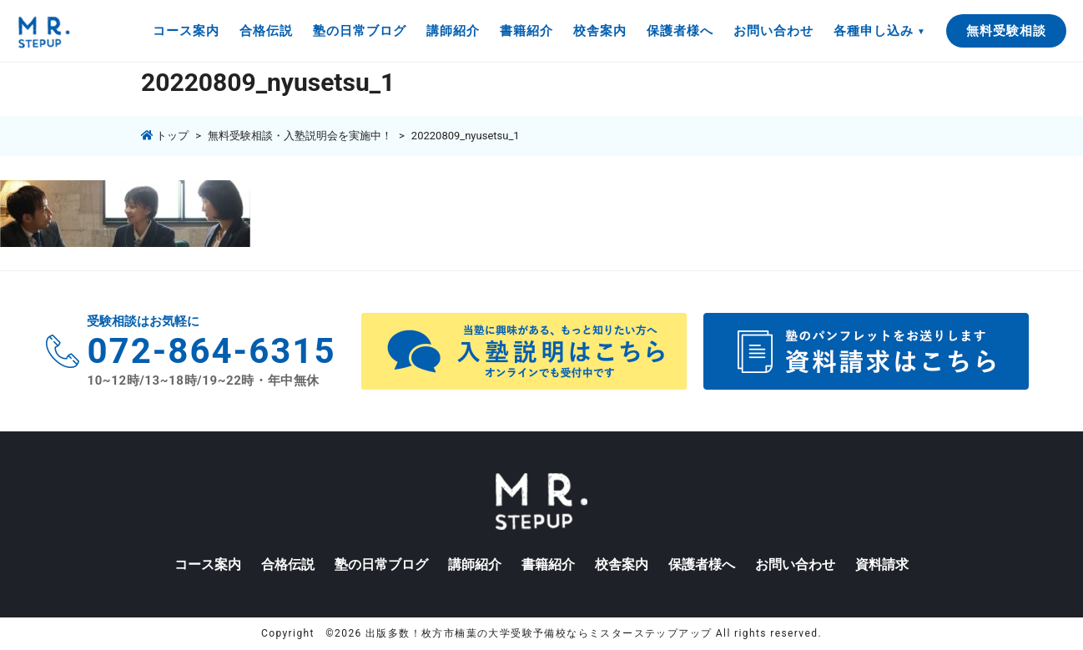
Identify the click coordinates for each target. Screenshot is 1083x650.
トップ (165, 135)
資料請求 (882, 564)
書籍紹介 (526, 30)
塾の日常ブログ (359, 30)
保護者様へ (680, 30)
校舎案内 (600, 30)
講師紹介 (453, 30)
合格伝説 (266, 30)
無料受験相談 (1006, 30)
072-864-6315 (211, 350)
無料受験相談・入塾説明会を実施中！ (300, 135)
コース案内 (186, 30)
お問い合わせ (773, 30)
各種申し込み (874, 30)
